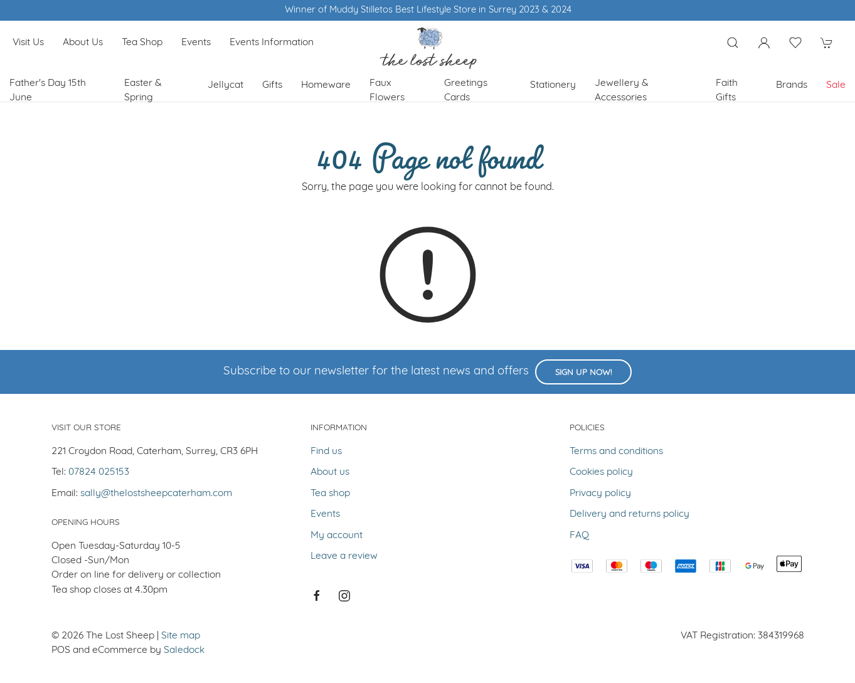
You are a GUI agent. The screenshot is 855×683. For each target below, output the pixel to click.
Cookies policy (601, 472)
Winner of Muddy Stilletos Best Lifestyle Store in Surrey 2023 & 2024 (427, 10)
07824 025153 (98, 472)
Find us (326, 452)
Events (196, 43)
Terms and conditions (616, 452)
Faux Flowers (387, 90)
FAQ (579, 536)
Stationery (553, 85)
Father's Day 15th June (47, 90)
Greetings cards (465, 90)
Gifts (272, 85)
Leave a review (344, 556)
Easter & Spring (143, 90)
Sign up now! (583, 373)
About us (83, 43)
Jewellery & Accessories (622, 90)
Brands (791, 85)
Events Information (272, 43)
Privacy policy (600, 494)
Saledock (184, 650)
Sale (836, 85)
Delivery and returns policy (629, 514)
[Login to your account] (764, 42)
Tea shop (142, 43)
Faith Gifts (727, 90)
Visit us (28, 43)
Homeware (326, 85)
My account (337, 536)
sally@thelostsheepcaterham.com (156, 494)
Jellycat (225, 85)
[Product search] (732, 42)
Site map (180, 636)
